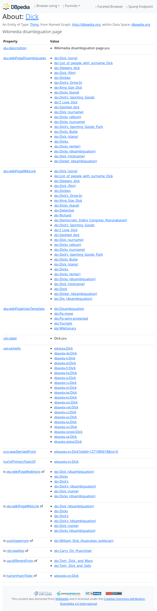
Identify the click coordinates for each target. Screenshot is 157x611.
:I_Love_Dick (65, 102)
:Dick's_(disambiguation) (75, 486)
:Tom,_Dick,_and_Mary (73, 560)
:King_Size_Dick (68, 87)
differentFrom (20, 560)
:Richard (62, 215)
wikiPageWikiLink (19, 171)
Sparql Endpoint (139, 6)
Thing (34, 24)
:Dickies (62, 77)
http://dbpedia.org (86, 24)
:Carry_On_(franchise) (73, 550)
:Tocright (63, 323)
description (15, 48)
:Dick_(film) (65, 73)
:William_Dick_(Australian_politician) (83, 540)
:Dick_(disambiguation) (74, 471)
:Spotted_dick (66, 107)
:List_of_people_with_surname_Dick (83, 63)
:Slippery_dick (67, 68)
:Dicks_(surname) (69, 122)
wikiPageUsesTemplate (24, 308)
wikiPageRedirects (23, 471)
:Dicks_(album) (67, 117)
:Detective (64, 210)
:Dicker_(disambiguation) (75, 161)
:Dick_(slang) (66, 136)
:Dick (63, 348)
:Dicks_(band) (66, 92)
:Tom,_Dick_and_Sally (72, 565)
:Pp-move (63, 313)
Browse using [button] (46, 5)
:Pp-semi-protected (71, 318)
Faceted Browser (109, 6)
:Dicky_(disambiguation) (74, 151)
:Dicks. (61, 141)
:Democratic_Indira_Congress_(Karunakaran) (90, 220)
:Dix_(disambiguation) (73, 298)
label (10, 338)
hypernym (18, 540)
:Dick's (61, 481)
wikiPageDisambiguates (24, 58)
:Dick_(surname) (68, 112)
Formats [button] (70, 5)
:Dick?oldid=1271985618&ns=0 (86, 451)
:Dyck (60, 289)
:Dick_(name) (66, 491)
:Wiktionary (65, 328)
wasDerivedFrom (19, 451)
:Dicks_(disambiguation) (74, 496)
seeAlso (15, 550)
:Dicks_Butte (66, 131)
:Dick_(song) (65, 58)
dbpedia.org (140, 24)
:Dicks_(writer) (67, 146)
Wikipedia (61, 599)
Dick (32, 16)
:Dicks (61, 476)
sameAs (12, 348)
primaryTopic (20, 575)
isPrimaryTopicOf (19, 461)
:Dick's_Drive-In (68, 82)
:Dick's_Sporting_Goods (74, 97)
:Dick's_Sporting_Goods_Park (78, 126)
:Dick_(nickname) (69, 156)
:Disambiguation (69, 308)
